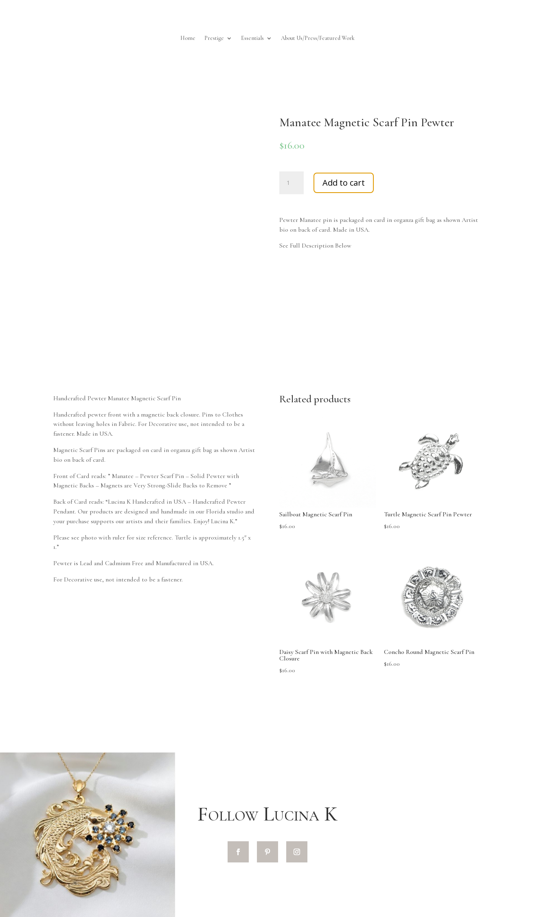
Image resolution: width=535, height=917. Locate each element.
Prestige (214, 38)
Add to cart (343, 182)
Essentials (252, 38)
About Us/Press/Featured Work (318, 38)
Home (187, 38)
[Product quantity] (291, 182)
